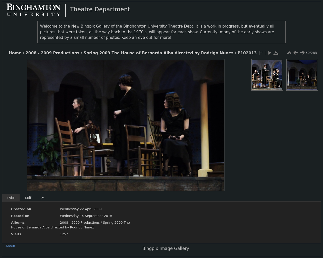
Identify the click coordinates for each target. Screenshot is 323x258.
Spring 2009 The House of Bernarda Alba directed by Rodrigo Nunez (159, 53)
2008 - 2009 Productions (52, 53)
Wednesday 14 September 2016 (86, 216)
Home (15, 53)
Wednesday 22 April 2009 (80, 209)
